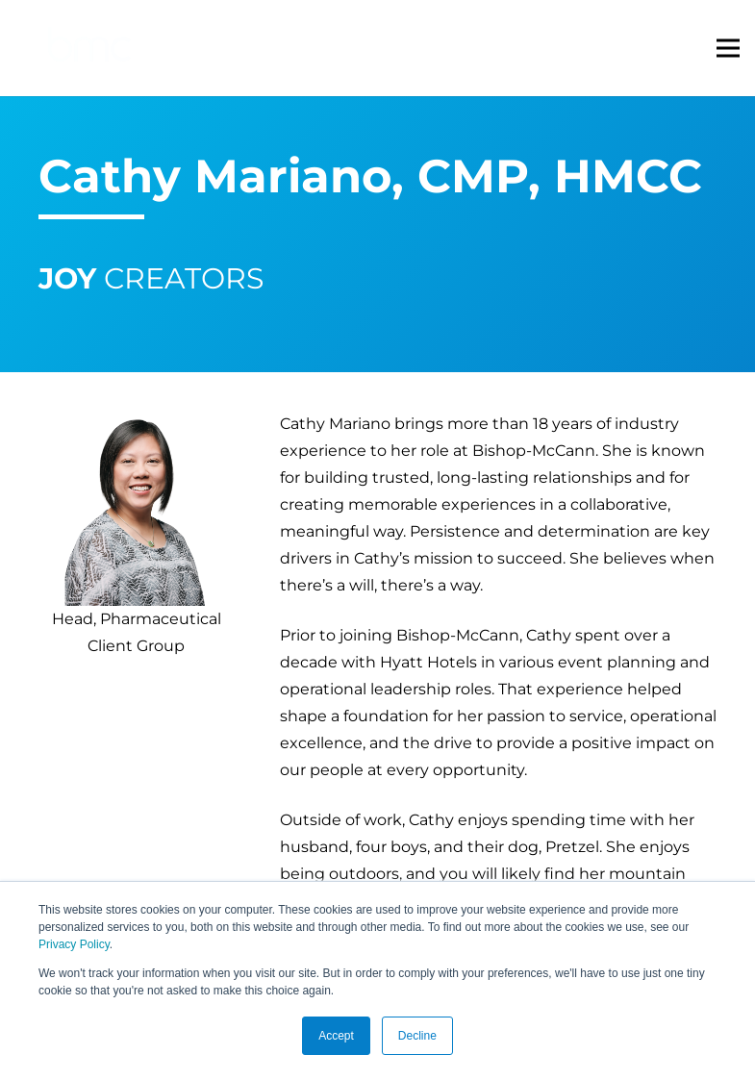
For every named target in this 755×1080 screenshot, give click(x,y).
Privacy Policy (74, 944)
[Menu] (728, 48)
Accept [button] (336, 1035)
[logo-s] (89, 48)
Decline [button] (417, 1035)
